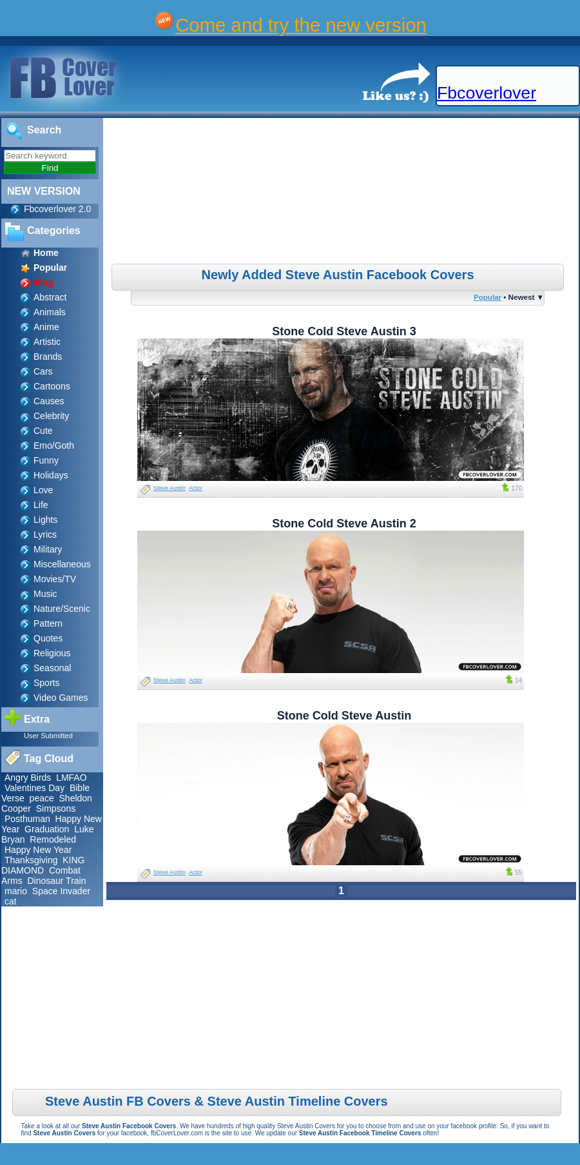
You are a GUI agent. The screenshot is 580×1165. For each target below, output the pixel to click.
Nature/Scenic (62, 608)
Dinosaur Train (56, 881)
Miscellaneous (62, 564)
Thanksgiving (31, 860)
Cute (43, 431)
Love (43, 490)
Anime (46, 327)
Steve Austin (169, 488)
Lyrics (45, 534)
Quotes (48, 638)
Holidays (51, 475)
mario (16, 891)
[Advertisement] (342, 192)
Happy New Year (38, 850)
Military (48, 549)
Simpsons (55, 808)
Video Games (61, 697)
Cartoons (52, 386)
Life (41, 505)
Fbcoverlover (486, 93)
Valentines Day (34, 788)
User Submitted (48, 735)
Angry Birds (28, 777)
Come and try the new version (301, 24)
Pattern (48, 623)
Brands (48, 356)
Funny (46, 460)
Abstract (50, 297)
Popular (487, 297)
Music (45, 594)
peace (42, 798)
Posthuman (27, 819)
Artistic (47, 342)
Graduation (46, 829)
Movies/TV (55, 579)
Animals (50, 312)
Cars (43, 371)
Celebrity (51, 416)
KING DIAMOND (43, 865)
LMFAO (71, 777)
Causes (49, 401)
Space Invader (61, 891)
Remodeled (53, 839)
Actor (195, 488)
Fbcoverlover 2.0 (57, 209)
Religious (52, 653)
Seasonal (52, 668)
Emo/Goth (54, 445)
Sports (46, 683)
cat (11, 901)
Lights (45, 519)
